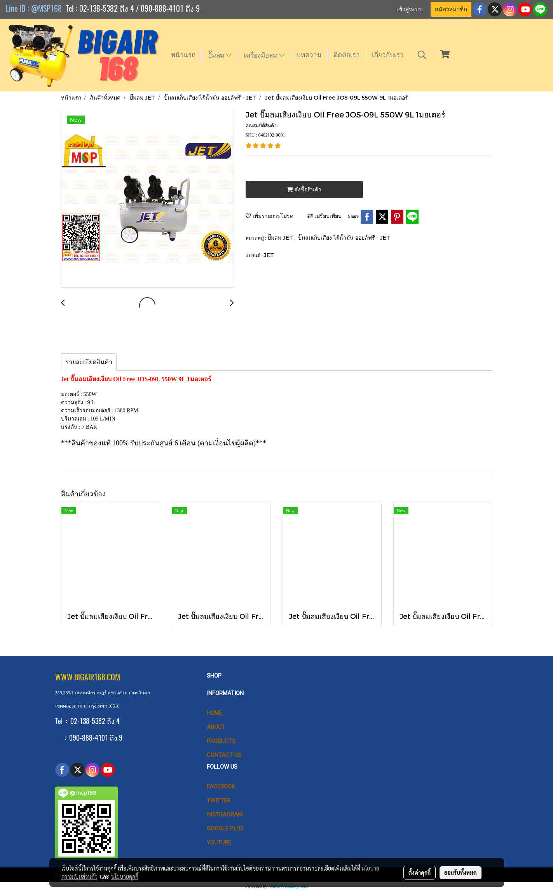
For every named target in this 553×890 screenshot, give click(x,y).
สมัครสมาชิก (451, 9)
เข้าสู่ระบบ (409, 9)
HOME (214, 713)
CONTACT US (224, 755)
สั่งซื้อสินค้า (304, 190)
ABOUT (216, 727)
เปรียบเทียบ (324, 215)
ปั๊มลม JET (281, 237)
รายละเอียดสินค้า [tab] (88, 362)
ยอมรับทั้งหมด (460, 872)
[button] (422, 54)
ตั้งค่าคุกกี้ (419, 872)
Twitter (218, 800)
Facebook (221, 786)
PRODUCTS (221, 741)
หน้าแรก (183, 55)
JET (269, 255)
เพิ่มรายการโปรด (269, 215)
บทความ (309, 55)
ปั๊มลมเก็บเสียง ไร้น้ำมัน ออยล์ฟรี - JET (344, 237)
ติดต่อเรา (346, 55)
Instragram (224, 814)
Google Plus (225, 828)
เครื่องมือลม (264, 55)
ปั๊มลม (220, 55)
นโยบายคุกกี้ (124, 876)
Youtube (219, 842)
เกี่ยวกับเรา (388, 55)
